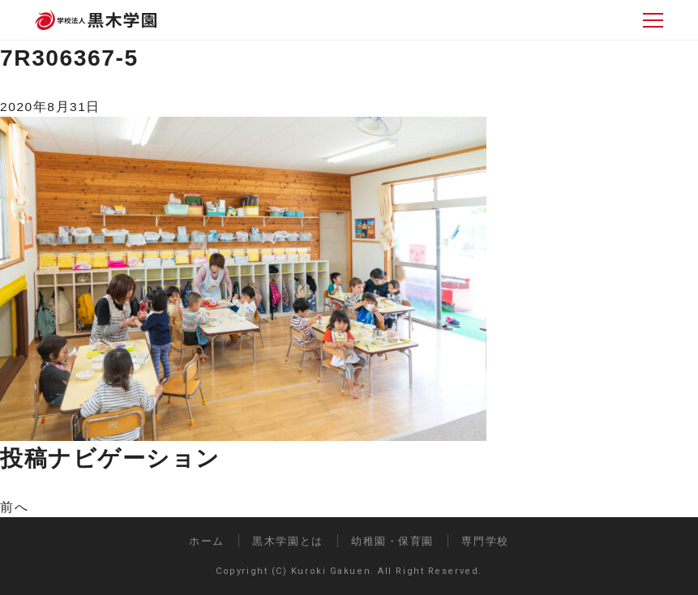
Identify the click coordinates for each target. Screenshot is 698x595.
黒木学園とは (287, 541)
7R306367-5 (69, 58)
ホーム (207, 541)
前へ (14, 507)
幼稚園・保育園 (392, 541)
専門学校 (484, 541)
